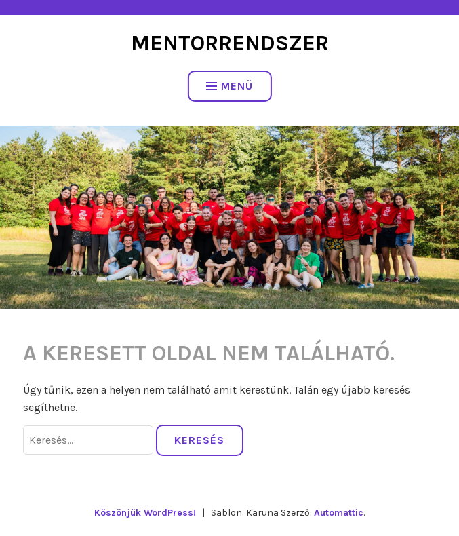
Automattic (338, 512)
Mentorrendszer (230, 43)
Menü (229, 85)
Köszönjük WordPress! (145, 512)
